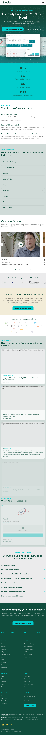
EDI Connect (27, 652)
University (3, 681)
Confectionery (5, 665)
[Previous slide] (2, 45)
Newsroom (4, 687)
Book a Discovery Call (13, 29)
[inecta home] (5, 2)
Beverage (3, 662)
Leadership (27, 676)
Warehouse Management (30, 644)
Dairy (2, 657)
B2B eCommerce (28, 654)
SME (2, 695)
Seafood (3, 646)
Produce (3, 649)
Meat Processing (5, 654)
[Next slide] (43, 45)
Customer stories (28, 684)
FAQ (2, 676)
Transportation (28, 657)
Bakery (3, 659)
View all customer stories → (23, 270)
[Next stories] (44, 244)
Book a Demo (29, 705)
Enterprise (4, 698)
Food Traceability (28, 649)
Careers (26, 687)
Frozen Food (4, 667)
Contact (12, 729)
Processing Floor (28, 646)
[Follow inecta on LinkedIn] (3, 724)
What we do (27, 679)
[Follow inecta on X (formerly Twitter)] (11, 724)
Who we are (27, 681)
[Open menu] (43, 2)
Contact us (4, 703)
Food (2, 644)
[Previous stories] (1, 244)
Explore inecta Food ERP (34, 29)
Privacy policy (5, 729)
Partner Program (5, 701)
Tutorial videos (5, 679)
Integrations (4, 652)
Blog (2, 684)
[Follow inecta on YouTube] (7, 724)
